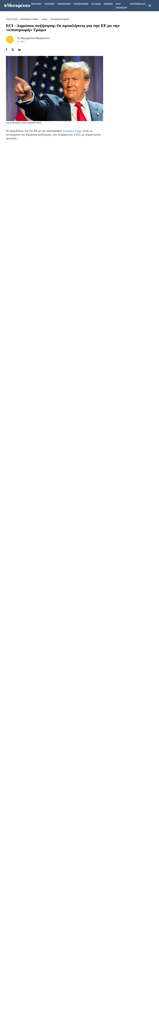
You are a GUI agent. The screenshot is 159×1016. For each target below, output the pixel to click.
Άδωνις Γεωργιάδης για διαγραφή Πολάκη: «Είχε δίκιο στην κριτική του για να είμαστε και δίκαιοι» (125, 307)
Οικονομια (64, 3)
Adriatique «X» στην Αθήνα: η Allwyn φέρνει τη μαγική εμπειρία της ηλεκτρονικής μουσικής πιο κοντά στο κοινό (135, 691)
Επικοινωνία (98, 975)
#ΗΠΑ (44, 19)
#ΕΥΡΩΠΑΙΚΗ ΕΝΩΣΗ (59, 19)
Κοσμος (108, 3)
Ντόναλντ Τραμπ (72, 125)
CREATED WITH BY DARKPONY (131, 1004)
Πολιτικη (36, 3)
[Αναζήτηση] (155, 5)
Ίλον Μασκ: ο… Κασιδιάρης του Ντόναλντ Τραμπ (40, 555)
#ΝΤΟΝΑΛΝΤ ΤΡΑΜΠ (29, 19)
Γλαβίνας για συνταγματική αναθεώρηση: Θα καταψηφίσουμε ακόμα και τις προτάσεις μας (124, 265)
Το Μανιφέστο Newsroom (33, 38)
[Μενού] (149, 6)
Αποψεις (49, 3)
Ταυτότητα (79, 975)
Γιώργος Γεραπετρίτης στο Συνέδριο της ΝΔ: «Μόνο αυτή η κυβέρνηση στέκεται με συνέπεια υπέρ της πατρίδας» (126, 329)
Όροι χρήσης (61, 975)
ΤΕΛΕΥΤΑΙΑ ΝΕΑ (116, 250)
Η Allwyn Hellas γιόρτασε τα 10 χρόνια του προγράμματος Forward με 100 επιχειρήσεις (20, 682)
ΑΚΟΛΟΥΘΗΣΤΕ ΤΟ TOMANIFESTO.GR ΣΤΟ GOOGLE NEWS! (43, 609)
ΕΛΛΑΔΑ (95, 696)
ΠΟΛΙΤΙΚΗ (12, 19)
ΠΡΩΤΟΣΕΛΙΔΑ (137, 3)
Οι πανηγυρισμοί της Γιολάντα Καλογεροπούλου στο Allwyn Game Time (98, 689)
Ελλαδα (96, 3)
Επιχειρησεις (81, 3)
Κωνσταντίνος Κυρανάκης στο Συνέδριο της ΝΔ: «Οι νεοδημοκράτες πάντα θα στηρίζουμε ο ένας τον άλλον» (124, 286)
